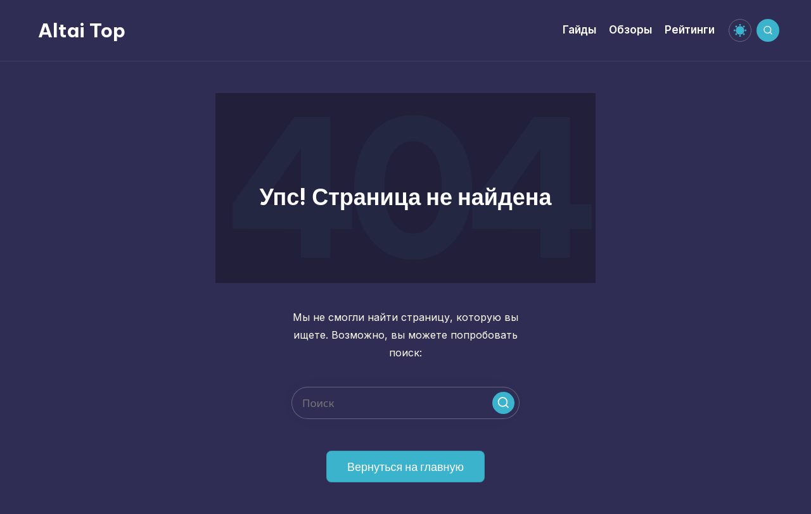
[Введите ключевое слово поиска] (405, 403)
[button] (503, 403)
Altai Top (81, 30)
